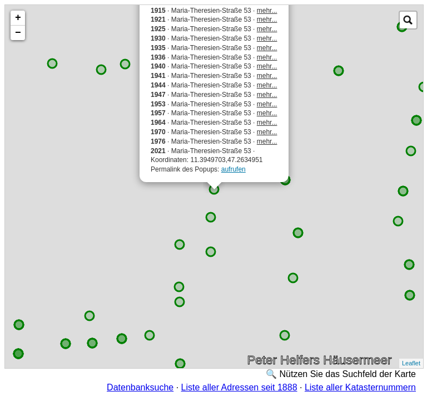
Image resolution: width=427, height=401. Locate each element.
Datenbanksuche (140, 387)
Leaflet (411, 363)
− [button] (18, 33)
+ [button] (18, 18)
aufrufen (233, 169)
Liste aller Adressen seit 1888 (239, 387)
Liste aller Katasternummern (360, 387)
